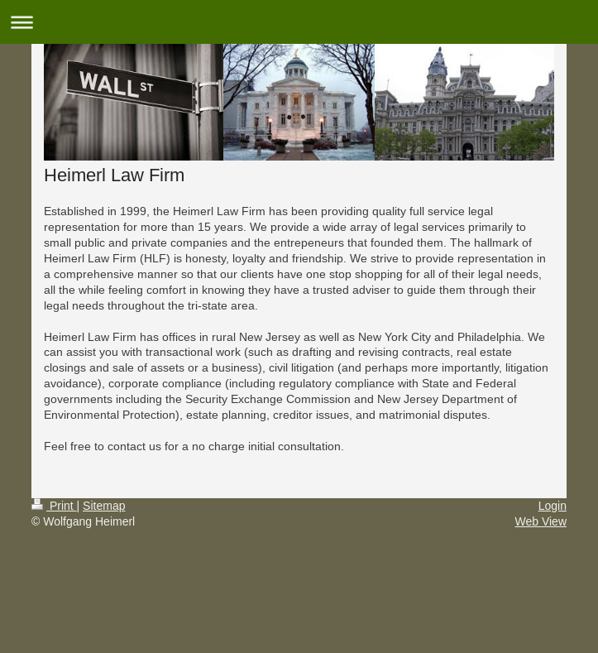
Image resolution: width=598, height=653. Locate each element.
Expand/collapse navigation (299, 22)
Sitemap (104, 505)
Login (552, 505)
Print (54, 505)
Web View (540, 521)
